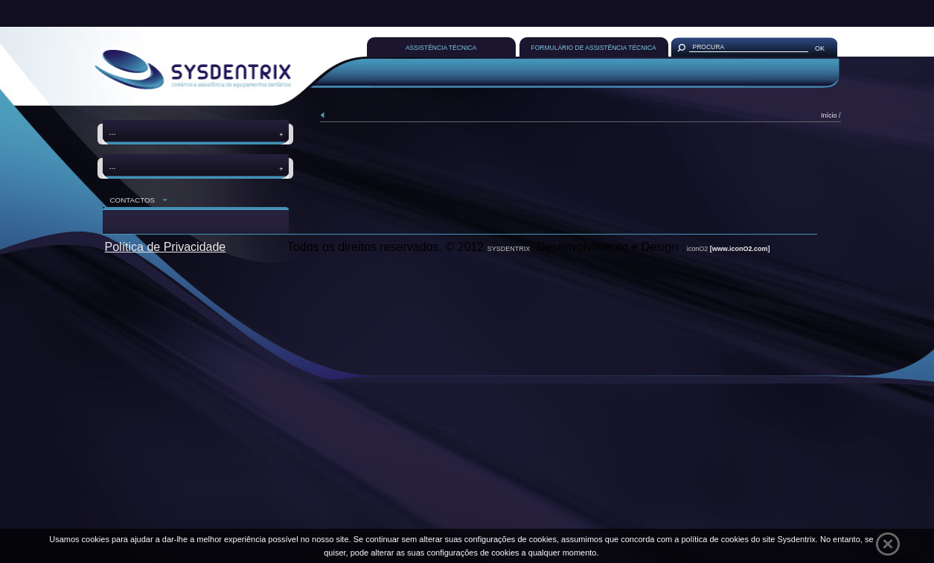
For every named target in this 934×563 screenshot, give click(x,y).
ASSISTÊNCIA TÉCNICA (441, 47)
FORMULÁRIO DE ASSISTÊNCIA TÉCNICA (593, 47)
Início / (831, 115)
